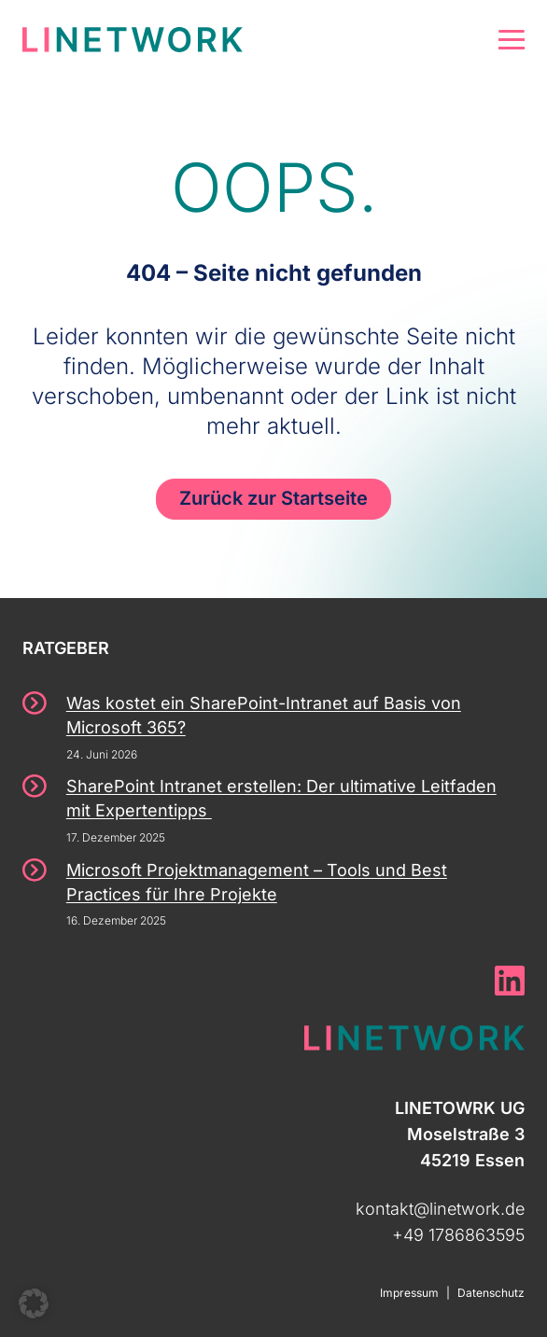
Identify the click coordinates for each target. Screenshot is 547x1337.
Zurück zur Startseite (273, 498)
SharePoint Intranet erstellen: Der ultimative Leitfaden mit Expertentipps (281, 798)
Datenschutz (491, 1293)
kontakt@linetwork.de (440, 1209)
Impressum (409, 1293)
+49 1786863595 (458, 1235)
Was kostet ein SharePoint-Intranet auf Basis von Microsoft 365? (263, 715)
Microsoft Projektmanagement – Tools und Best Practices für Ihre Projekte (256, 882)
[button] (33, 1303)
